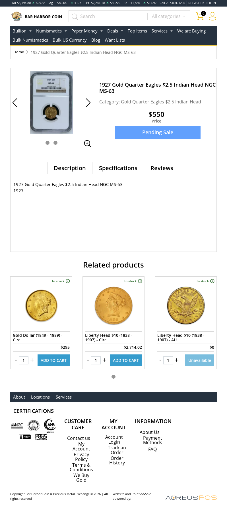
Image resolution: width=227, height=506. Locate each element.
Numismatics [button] (49, 30)
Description (70, 167)
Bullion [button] (19, 30)
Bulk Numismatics (30, 39)
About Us (150, 429)
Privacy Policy (81, 453)
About (18, 394)
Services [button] (160, 30)
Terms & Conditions (81, 463)
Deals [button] (112, 30)
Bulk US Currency (70, 39)
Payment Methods (152, 437)
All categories (167, 16)
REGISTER (198, 3)
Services (60, 394)
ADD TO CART (54, 357)
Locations (38, 394)
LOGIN (211, 3)
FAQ (152, 446)
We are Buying (191, 30)
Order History (117, 457)
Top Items (137, 30)
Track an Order (117, 446)
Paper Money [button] (84, 30)
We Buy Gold (81, 474)
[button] (47, 142)
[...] (110, 16)
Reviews (161, 167)
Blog (95, 39)
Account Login (114, 436)
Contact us (78, 435)
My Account (81, 443)
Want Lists (115, 39)
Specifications (118, 167)
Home (18, 51)
